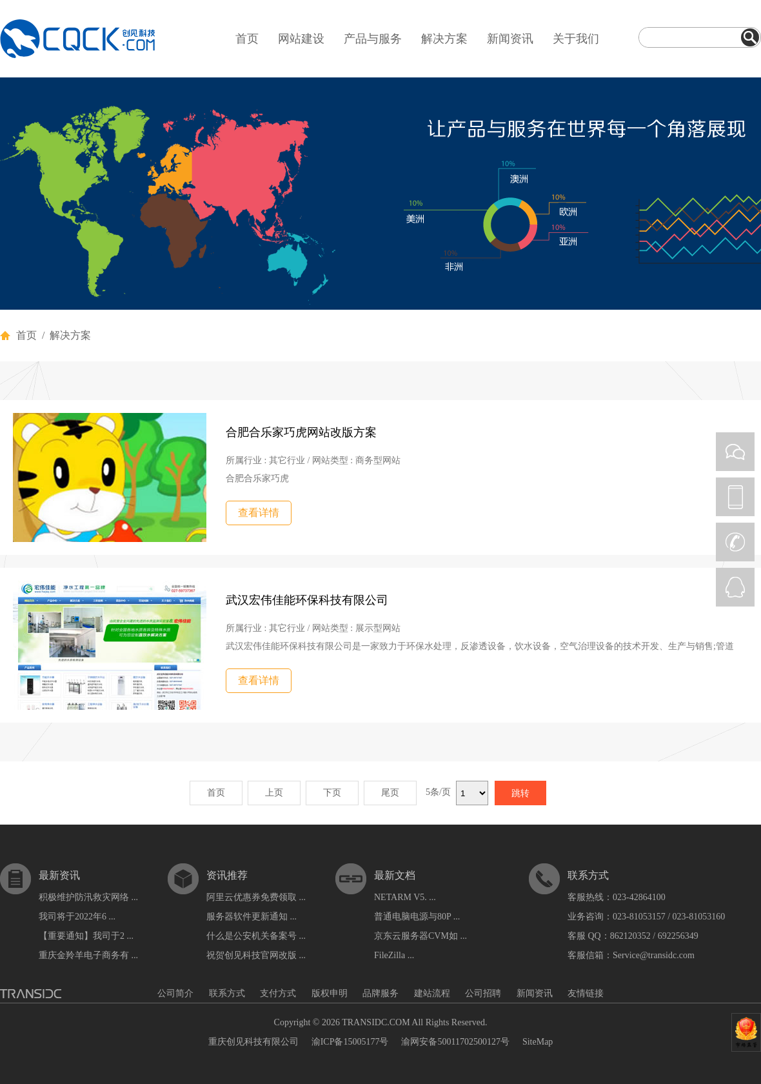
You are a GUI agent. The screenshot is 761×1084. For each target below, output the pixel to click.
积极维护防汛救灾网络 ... (88, 897)
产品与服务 (373, 38)
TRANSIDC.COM (376, 1022)
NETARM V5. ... (405, 897)
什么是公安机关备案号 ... (256, 936)
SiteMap (537, 1042)
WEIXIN (735, 451)
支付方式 (278, 993)
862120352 (630, 936)
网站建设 (301, 38)
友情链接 (586, 993)
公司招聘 (483, 993)
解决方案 (444, 38)
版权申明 (329, 993)
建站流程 (432, 993)
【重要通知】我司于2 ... (86, 936)
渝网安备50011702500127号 (455, 1042)
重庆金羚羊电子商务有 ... (88, 955)
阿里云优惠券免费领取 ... (256, 897)
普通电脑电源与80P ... (417, 916)
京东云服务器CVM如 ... (420, 936)
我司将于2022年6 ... (77, 916)
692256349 (678, 936)
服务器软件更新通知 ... (251, 916)
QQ (735, 587)
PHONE (735, 496)
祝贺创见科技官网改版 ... (256, 955)
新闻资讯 (510, 38)
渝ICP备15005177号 (350, 1042)
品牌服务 (380, 993)
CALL (735, 542)
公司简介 (175, 993)
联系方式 (227, 993)
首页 (247, 38)
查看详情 (258, 512)
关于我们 (576, 38)
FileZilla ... (394, 955)
